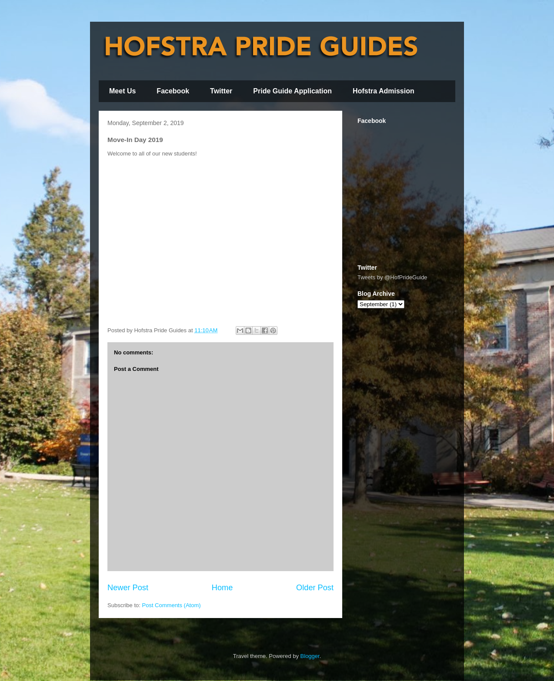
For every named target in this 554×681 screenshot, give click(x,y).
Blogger (310, 656)
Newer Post (127, 587)
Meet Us (122, 91)
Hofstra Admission (383, 91)
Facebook (173, 91)
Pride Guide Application (292, 91)
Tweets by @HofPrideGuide (392, 277)
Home (222, 587)
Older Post (315, 587)
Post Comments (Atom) (171, 605)
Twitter (221, 91)
